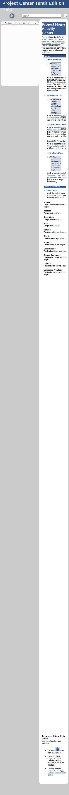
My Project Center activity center (57, 773)
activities (45, 52)
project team (52, 177)
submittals (56, 44)
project (46, 37)
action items (60, 41)
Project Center (47, 39)
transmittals (46, 44)
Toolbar (58, 753)
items (44, 41)
